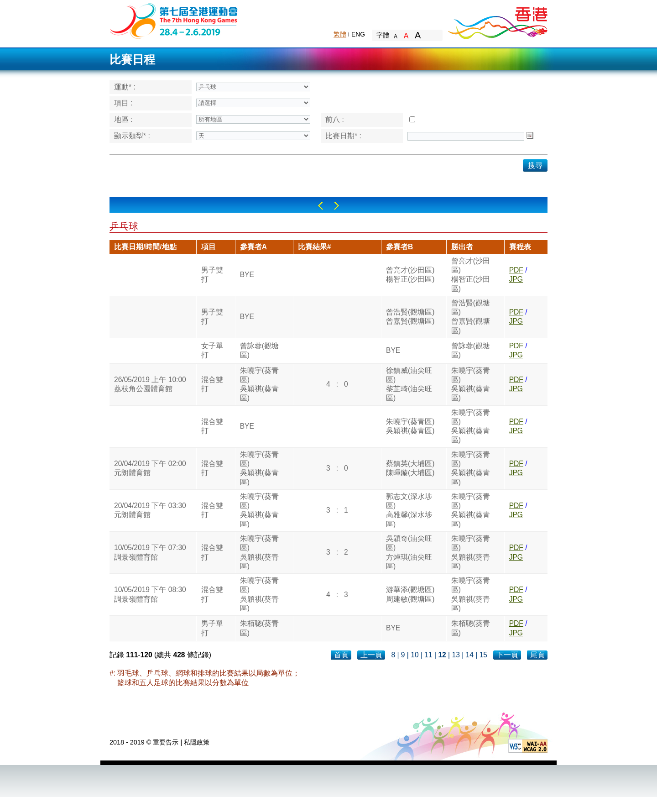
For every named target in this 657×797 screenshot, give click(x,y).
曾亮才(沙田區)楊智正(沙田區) (410, 274)
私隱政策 (196, 742)
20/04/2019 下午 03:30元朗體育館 (150, 510)
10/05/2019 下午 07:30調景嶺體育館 (150, 552)
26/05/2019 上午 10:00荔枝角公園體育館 (150, 384)
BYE (247, 274)
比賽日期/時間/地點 (145, 247)
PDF (516, 270)
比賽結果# (314, 247)
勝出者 (462, 247)
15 (483, 655)
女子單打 (212, 350)
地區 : (123, 119)
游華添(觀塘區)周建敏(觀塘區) (410, 594)
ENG (358, 34)
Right (336, 205)
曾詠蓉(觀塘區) (259, 350)
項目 (208, 247)
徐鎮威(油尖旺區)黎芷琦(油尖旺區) (409, 384)
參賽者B (399, 247)
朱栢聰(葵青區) (259, 627)
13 (455, 655)
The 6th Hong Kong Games (174, 20)
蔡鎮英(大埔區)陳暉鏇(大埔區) (410, 468)
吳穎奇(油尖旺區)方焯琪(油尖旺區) (409, 552)
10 (414, 655)
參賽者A (253, 247)
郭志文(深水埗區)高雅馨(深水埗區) (409, 510)
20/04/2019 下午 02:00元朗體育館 (150, 468)
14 (470, 655)
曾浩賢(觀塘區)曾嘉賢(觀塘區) (410, 316)
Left (320, 205)
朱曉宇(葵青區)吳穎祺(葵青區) (259, 384)
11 (428, 655)
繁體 (340, 34)
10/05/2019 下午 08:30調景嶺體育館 (150, 594)
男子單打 (212, 627)
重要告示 (165, 742)
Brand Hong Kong (497, 20)
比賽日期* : (343, 136)
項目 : (123, 103)
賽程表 (520, 247)
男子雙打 (212, 274)
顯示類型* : (132, 136)
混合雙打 (212, 384)
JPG (516, 279)
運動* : (125, 87)
